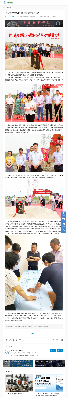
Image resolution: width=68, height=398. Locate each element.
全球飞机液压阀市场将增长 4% (15, 394)
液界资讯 (55, 17)
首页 (4, 7)
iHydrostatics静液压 (10, 17)
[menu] (63, 2)
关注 (52, 350)
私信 (60, 350)
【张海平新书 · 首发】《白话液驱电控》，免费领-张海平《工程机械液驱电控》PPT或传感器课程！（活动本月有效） (48, 395)
